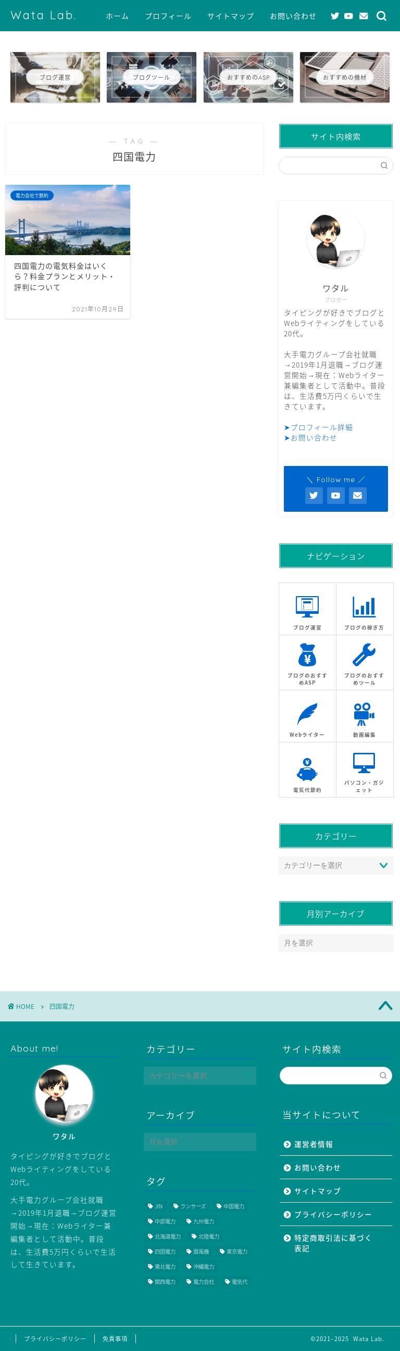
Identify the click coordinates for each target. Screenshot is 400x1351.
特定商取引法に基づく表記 (333, 1242)
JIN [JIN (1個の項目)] (158, 1206)
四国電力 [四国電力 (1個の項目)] (165, 1251)
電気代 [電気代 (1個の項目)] (239, 1281)
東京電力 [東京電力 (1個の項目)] (237, 1251)
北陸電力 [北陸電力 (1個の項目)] (208, 1236)
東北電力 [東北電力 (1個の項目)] (165, 1266)
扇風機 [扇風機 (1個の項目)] (201, 1251)
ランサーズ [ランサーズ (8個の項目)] (193, 1206)
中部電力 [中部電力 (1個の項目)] (165, 1221)
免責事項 (115, 1338)
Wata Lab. (43, 15)
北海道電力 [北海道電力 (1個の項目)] (168, 1236)
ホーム (117, 16)
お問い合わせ (293, 16)
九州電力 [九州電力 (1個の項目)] (203, 1221)
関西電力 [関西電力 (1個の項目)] (165, 1281)
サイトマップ (230, 16)
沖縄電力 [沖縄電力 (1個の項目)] (203, 1266)
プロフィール (168, 16)
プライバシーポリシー (333, 1214)
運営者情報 (313, 1144)
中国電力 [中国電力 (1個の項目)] (233, 1206)
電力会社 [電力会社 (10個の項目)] (203, 1281)
